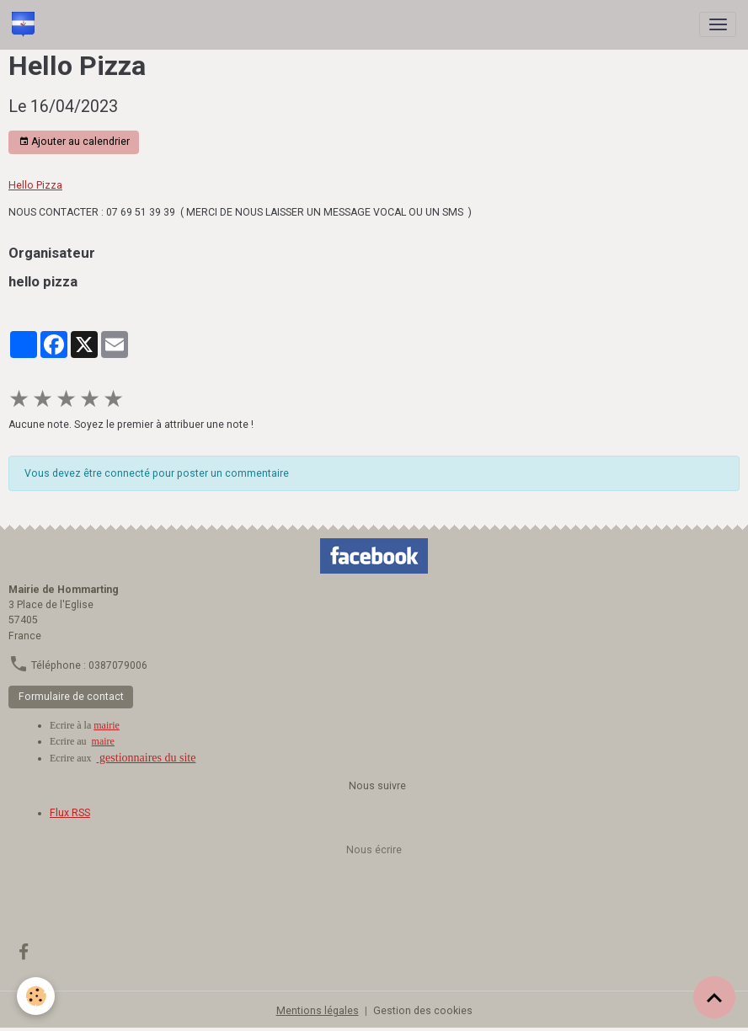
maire (103, 741)
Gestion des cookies (423, 1011)
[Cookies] (36, 996)
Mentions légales (317, 1011)
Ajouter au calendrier (74, 142)
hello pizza (42, 281)
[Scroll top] (714, 997)
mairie (107, 725)
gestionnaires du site (146, 757)
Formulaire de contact (71, 696)
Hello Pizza (35, 185)
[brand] (26, 24)
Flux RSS (70, 813)
